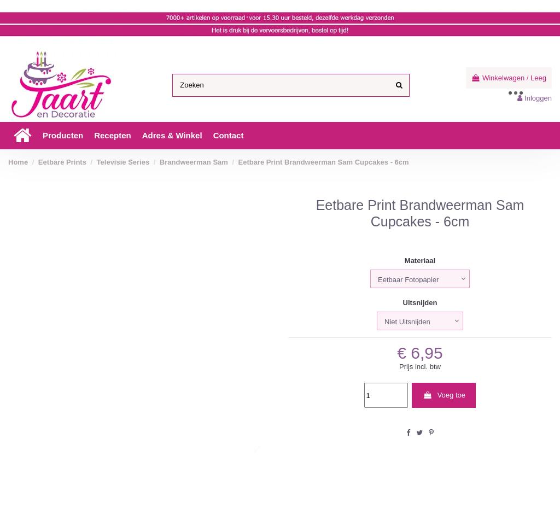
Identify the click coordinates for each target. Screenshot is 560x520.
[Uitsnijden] (420, 321)
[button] (63, 135)
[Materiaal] (420, 279)
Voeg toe (444, 395)
